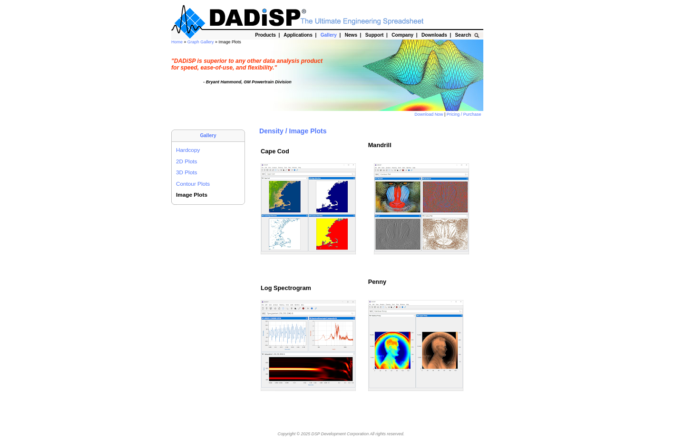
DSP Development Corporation (340, 433)
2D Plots (186, 161)
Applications (298, 35)
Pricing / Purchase (464, 114)
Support (374, 35)
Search (463, 35)
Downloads (434, 35)
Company (402, 35)
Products (266, 35)
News (351, 35)
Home (177, 42)
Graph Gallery (201, 42)
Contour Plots (193, 183)
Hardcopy (188, 150)
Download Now (429, 114)
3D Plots (186, 172)
